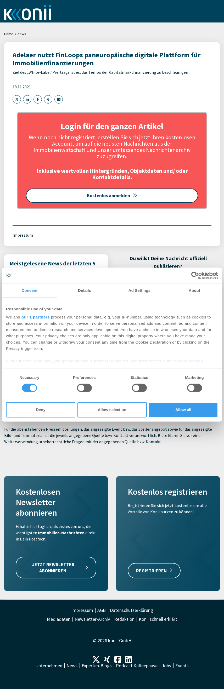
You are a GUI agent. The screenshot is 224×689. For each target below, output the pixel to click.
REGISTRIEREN (154, 571)
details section (188, 361)
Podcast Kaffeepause (137, 665)
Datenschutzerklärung (131, 610)
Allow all (183, 409)
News (22, 33)
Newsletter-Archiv (92, 619)
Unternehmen (48, 665)
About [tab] (194, 290)
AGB (101, 610)
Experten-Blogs (97, 665)
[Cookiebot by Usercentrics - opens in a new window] (195, 275)
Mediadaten (58, 619)
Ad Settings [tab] (139, 290)
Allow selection (112, 409)
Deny (41, 409)
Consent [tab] (30, 290)
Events (182, 665)
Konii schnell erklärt (158, 619)
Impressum (23, 235)
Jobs (166, 665)
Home (8, 33)
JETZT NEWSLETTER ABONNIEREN (60, 567)
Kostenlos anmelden (112, 195)
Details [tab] (84, 290)
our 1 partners (35, 317)
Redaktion (124, 619)
